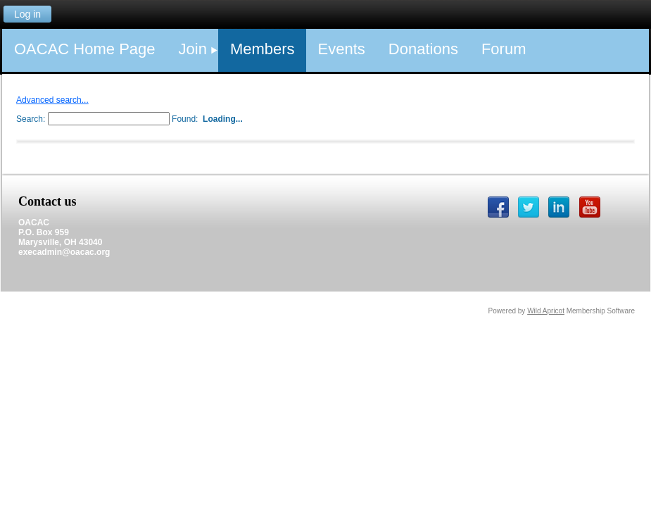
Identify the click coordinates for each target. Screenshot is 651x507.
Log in (27, 14)
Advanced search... (52, 100)
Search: (30, 119)
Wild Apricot (545, 311)
